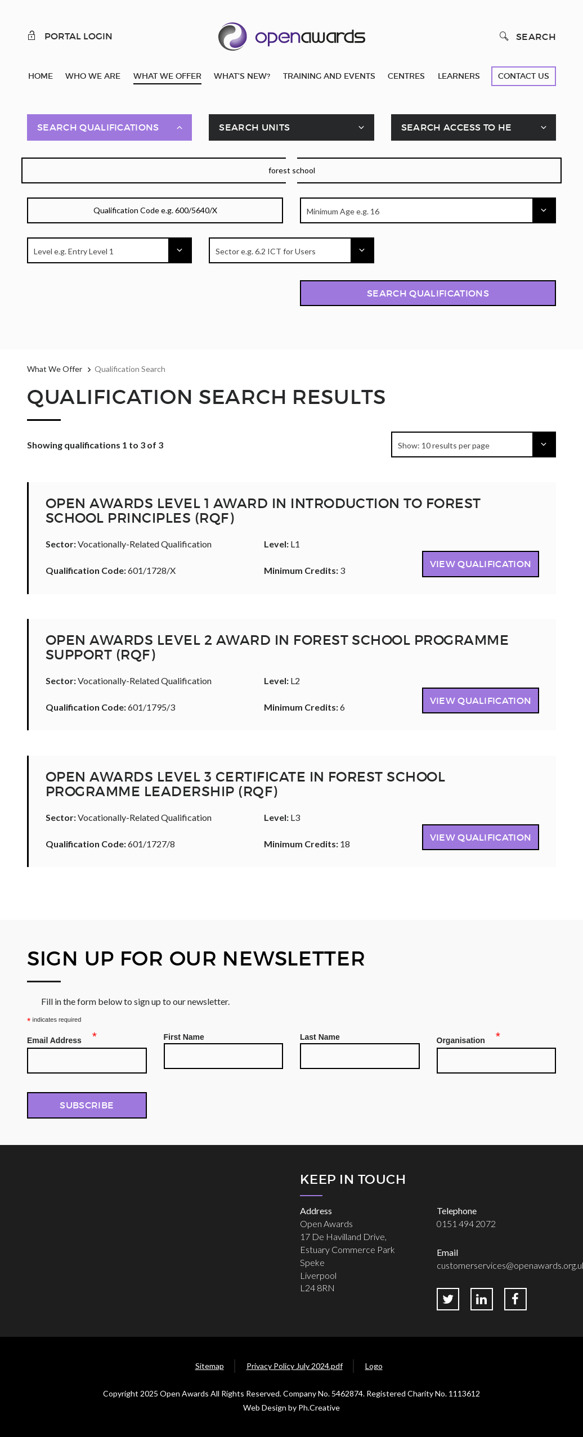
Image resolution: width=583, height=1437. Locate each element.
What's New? (242, 76)
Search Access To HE (456, 127)
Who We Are (92, 76)
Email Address (57, 1038)
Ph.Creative (319, 1407)
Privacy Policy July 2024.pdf (294, 1366)
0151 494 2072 (466, 1223)
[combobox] (428, 210)
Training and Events (329, 76)
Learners (459, 76)
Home (40, 76)
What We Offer (167, 76)
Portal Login (70, 35)
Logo (374, 1366)
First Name (184, 1036)
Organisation (464, 1038)
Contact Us (523, 76)
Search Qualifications (98, 127)
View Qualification (481, 563)
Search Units (254, 127)
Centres (406, 76)
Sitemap (209, 1366)
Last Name (320, 1036)
